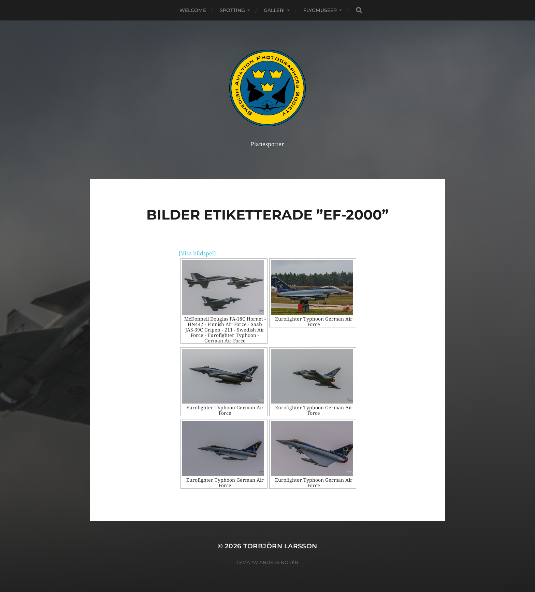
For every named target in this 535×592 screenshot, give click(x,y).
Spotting (232, 10)
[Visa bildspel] (197, 253)
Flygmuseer (320, 10)
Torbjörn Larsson (280, 546)
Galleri (274, 10)
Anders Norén (279, 562)
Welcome (192, 10)
